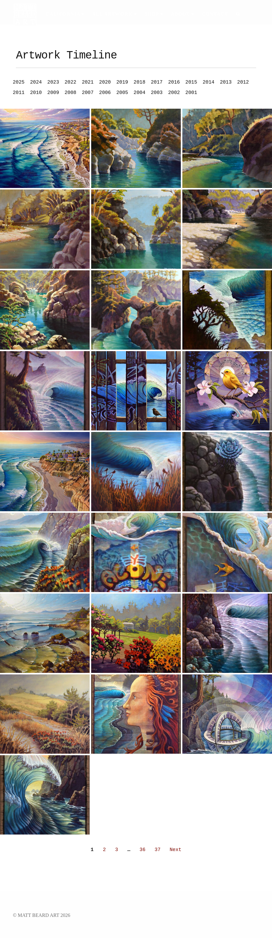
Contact (215, 14)
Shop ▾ (153, 14)
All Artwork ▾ (114, 14)
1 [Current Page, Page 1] (92, 850)
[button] (17, 82)
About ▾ (182, 14)
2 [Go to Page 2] (104, 850)
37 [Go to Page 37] (157, 850)
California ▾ (65, 14)
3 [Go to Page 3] (116, 850)
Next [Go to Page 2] (175, 850)
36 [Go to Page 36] (142, 850)
